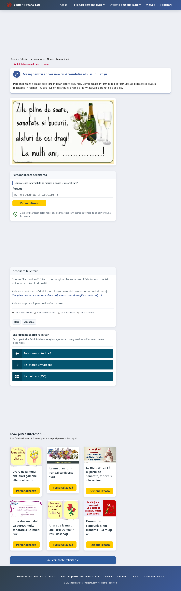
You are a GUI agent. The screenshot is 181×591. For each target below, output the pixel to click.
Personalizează (26, 491)
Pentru (17, 188)
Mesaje (150, 5)
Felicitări (166, 5)
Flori (16, 321)
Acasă (63, 5)
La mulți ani (62, 59)
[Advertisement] (90, 34)
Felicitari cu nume (115, 576)
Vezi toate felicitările (63, 560)
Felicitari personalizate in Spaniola (80, 576)
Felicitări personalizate (88, 5)
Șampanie (29, 321)
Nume (50, 59)
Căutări (135, 576)
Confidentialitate (154, 576)
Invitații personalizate (124, 5)
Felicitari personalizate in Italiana (36, 576)
